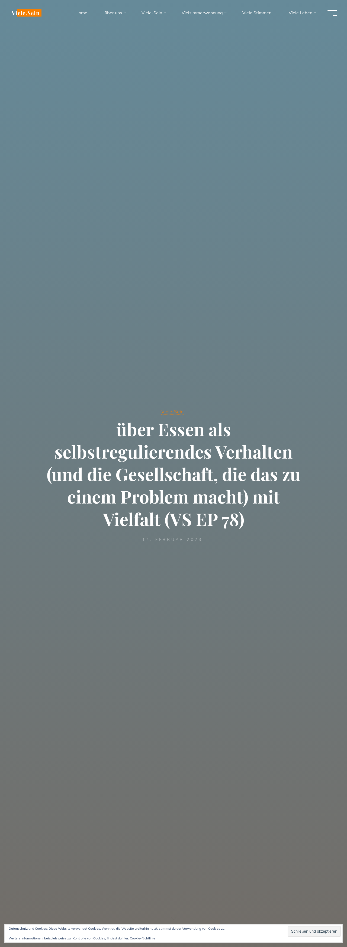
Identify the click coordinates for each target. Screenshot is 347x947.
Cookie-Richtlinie (142, 938)
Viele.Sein (26, 13)
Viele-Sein (172, 411)
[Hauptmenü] (331, 13)
